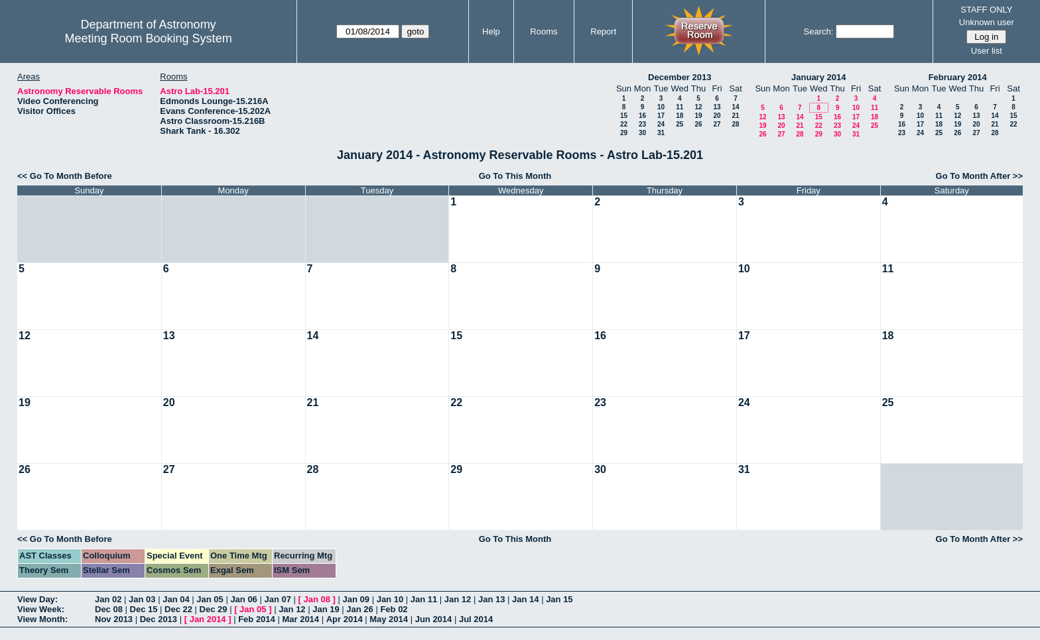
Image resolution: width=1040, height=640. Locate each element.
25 (679, 124)
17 (661, 115)
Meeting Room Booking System (148, 38)
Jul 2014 (476, 619)
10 (661, 107)
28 (735, 124)
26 (698, 124)
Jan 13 (491, 599)
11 (679, 107)
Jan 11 (424, 599)
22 (623, 124)
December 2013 (679, 77)
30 (642, 132)
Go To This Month (515, 176)
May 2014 (388, 619)
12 (698, 107)
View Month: (42, 619)
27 (716, 124)
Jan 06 (243, 599)
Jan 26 (359, 609)
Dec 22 (178, 609)
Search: (819, 31)
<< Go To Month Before (64, 176)
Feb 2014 (256, 619)
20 (716, 115)
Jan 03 (142, 599)
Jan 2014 (208, 619)
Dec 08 (109, 609)
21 (735, 115)
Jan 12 (457, 599)
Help (491, 31)
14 (735, 107)
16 (642, 115)
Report (603, 31)
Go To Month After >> (979, 176)
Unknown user (986, 22)
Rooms (543, 31)
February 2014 (958, 77)
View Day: (37, 599)
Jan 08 (317, 599)
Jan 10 (390, 599)
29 (623, 132)
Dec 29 (214, 609)
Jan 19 (325, 609)
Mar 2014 (300, 619)
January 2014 (818, 77)
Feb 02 (393, 609)
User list (986, 51)
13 (716, 107)
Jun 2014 (433, 619)
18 (679, 115)
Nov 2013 (114, 619)
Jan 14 (525, 599)
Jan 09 (356, 599)
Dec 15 (144, 609)
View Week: (40, 609)
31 (661, 132)
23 (642, 124)
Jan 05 (209, 599)
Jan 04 (175, 599)
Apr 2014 (344, 619)
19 (698, 115)
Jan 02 (108, 599)
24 (661, 124)
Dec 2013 (158, 619)
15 (623, 115)
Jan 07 (277, 599)
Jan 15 (559, 599)
